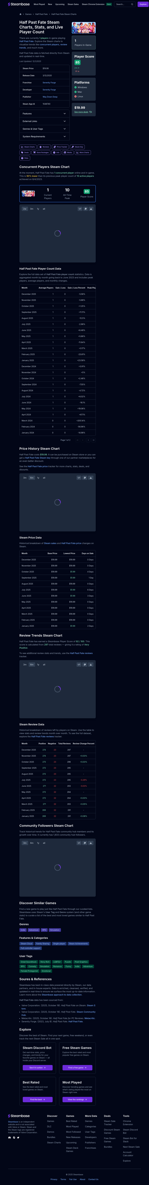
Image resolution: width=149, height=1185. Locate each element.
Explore (143, 4)
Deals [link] (25, 152)
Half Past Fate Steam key (37, 457)
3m (31, 208)
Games (28, 14)
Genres (88, 1121)
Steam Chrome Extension (93, 4)
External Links (44, 121)
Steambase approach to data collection (62, 994)
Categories (90, 1126)
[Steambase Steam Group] (14, 1138)
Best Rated (71, 1121)
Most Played (39, 4)
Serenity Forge (49, 82)
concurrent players (49, 44)
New (50, 4)
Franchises (90, 1148)
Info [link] (56, 152)
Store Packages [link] (41, 152)
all (44, 208)
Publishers (90, 1142)
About (82, 1179)
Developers (91, 1137)
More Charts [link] (82, 152)
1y (38, 208)
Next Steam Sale (131, 1146)
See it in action (37, 1067)
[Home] (20, 14)
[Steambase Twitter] (18, 1138)
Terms (63, 1179)
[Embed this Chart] (80, 209)
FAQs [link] (24, 158)
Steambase (13, 1122)
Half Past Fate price (38, 466)
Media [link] (68, 152)
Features (44, 113)
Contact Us (93, 1179)
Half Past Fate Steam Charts (63, 14)
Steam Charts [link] (28, 147)
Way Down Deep (50, 97)
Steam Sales (73, 4)
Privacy (54, 1179)
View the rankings (77, 1099)
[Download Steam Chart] (91, 209)
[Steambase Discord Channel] (9, 1138)
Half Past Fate (41, 14)
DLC (49, 1126)
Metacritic (89, 1018)
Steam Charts (54, 1142)
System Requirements (44, 136)
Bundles (51, 1137)
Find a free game (77, 1067)
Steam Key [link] (77, 147)
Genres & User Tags (44, 128)
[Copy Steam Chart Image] (85, 209)
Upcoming (60, 4)
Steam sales (50, 543)
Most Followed (73, 1131)
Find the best (37, 1099)
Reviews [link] (44, 147)
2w (24, 208)
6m (31, 477)
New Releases (73, 1137)
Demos (50, 1131)
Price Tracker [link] (60, 147)
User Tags (90, 1131)
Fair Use (73, 1179)
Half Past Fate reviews (81, 653)
